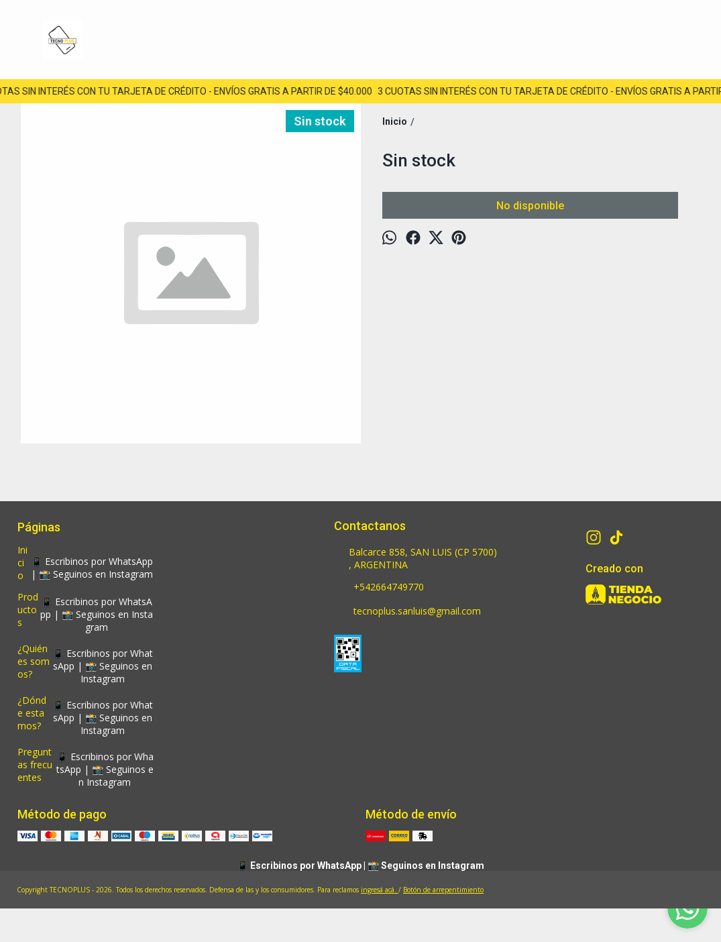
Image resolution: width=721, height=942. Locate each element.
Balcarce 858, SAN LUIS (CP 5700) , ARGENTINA (415, 558)
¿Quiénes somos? (33, 661)
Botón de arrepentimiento (443, 889)
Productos (27, 609)
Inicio (22, 562)
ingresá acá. (379, 889)
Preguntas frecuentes (34, 764)
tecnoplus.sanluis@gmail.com (407, 612)
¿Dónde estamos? (31, 713)
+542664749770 (379, 588)
